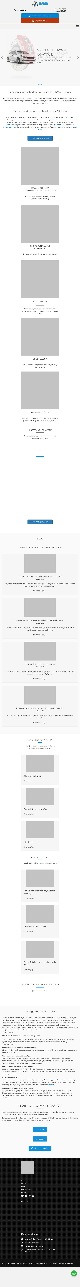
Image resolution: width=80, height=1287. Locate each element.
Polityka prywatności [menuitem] (28, 1189)
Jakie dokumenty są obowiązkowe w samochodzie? (40, 576)
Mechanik (29, 842)
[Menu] (77, 26)
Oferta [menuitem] (23, 1180)
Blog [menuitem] (23, 1186)
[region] (40, 57)
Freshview (69, 1263)
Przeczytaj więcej (40, 591)
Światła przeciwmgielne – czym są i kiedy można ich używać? (40, 620)
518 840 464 (21, 10)
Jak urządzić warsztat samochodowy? (40, 664)
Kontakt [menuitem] (24, 1192)
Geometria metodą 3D (35, 926)
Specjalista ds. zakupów (35, 809)
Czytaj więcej (29, 898)
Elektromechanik (32, 776)
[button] (40, 57)
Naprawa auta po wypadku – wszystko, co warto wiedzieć (40, 708)
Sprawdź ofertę (30, 781)
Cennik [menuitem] (23, 1183)
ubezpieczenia (50, 509)
